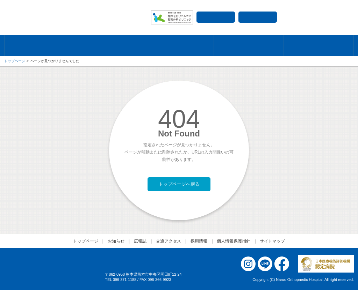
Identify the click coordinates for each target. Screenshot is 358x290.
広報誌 (140, 241)
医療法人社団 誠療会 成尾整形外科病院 (49, 273)
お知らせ (116, 241)
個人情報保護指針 (233, 241)
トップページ (14, 61)
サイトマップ (272, 241)
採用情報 (257, 17)
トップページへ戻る (179, 184)
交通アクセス (215, 17)
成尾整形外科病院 (74, 17)
